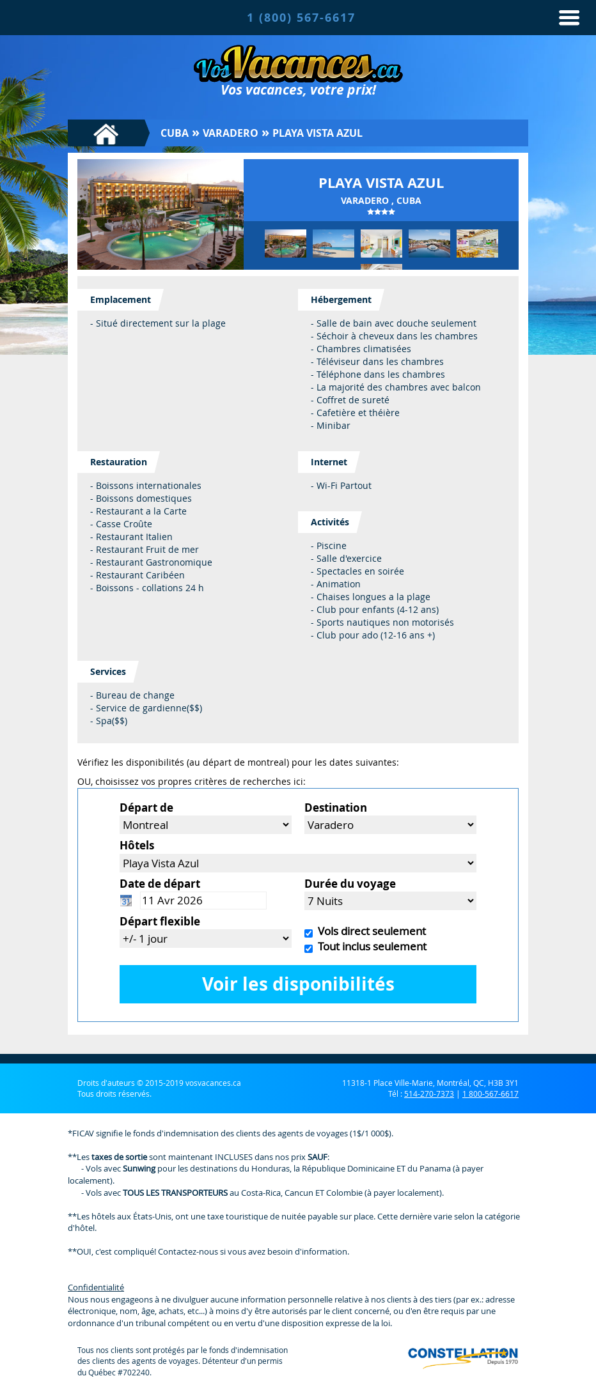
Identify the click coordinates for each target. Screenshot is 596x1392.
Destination (335, 807)
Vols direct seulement (369, 931)
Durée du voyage (350, 883)
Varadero (230, 133)
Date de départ (160, 883)
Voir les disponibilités (298, 983)
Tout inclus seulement (370, 946)
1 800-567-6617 (490, 1093)
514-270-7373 (429, 1093)
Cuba (175, 133)
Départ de (146, 807)
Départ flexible (160, 921)
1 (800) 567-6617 (301, 18)
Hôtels (137, 845)
